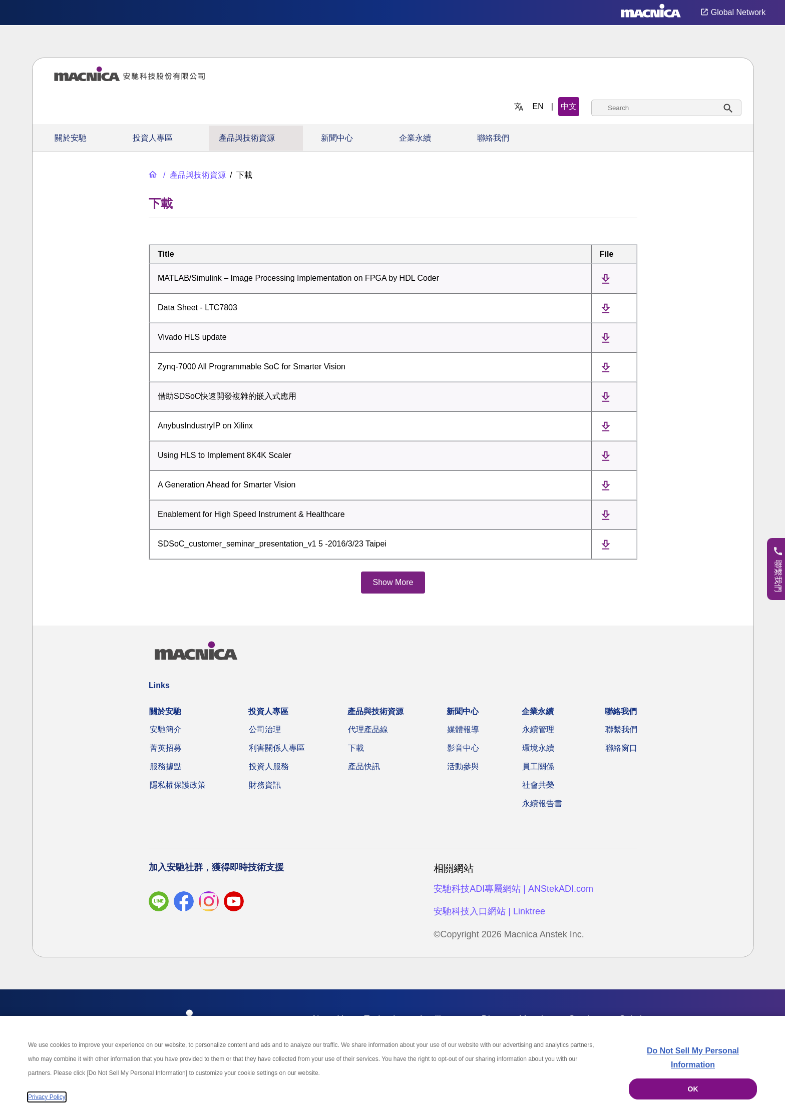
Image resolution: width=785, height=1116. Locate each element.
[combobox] (666, 108)
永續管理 (538, 729)
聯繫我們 (621, 729)
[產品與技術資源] (193, 175)
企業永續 (415, 138)
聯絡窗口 (621, 748)
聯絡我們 (493, 138)
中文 (569, 106)
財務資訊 (265, 785)
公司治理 (265, 729)
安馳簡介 (166, 729)
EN (538, 106)
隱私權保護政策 (178, 785)
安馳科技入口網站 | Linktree (489, 911)
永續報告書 (542, 803)
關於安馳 (71, 138)
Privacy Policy (47, 1096)
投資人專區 (153, 138)
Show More (393, 582)
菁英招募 (166, 748)
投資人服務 (269, 766)
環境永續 (538, 748)
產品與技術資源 (247, 138)
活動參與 (463, 766)
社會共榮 (538, 785)
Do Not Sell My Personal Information (693, 1057)
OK (693, 1089)
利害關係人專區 (277, 748)
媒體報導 (463, 729)
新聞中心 (337, 138)
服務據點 (166, 766)
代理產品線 (368, 729)
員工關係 (538, 766)
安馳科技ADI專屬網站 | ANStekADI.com (513, 889)
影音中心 (463, 748)
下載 (356, 748)
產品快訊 (364, 766)
